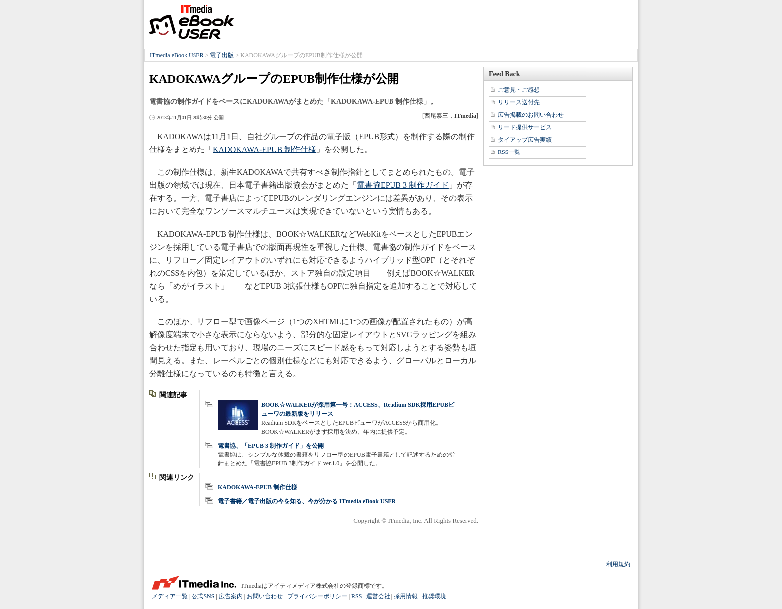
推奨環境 (434, 596)
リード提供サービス (525, 127)
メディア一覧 (170, 596)
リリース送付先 (519, 102)
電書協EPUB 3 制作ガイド (403, 185)
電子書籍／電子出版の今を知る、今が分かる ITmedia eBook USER (307, 501)
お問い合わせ (265, 596)
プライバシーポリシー (317, 596)
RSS (356, 596)
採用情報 (406, 596)
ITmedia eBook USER (191, 22)
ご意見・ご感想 (519, 89)
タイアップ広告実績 (525, 139)
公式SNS (203, 596)
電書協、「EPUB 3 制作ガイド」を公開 (271, 445)
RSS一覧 (509, 152)
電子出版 (222, 55)
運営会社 (378, 596)
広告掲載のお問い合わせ (531, 114)
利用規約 (618, 564)
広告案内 (231, 596)
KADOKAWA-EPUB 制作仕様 (264, 149)
